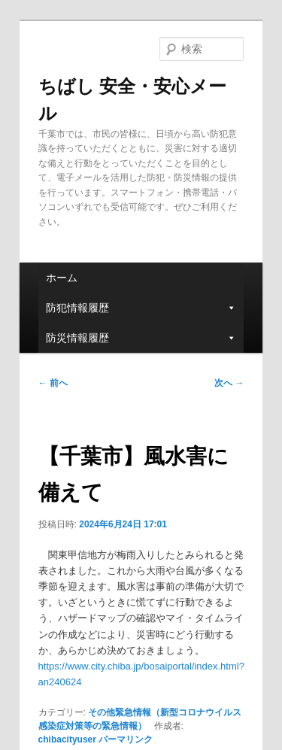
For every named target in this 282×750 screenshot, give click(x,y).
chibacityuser (67, 739)
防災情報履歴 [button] (141, 338)
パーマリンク (126, 739)
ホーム (61, 278)
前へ (53, 383)
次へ (229, 383)
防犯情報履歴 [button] (141, 308)
